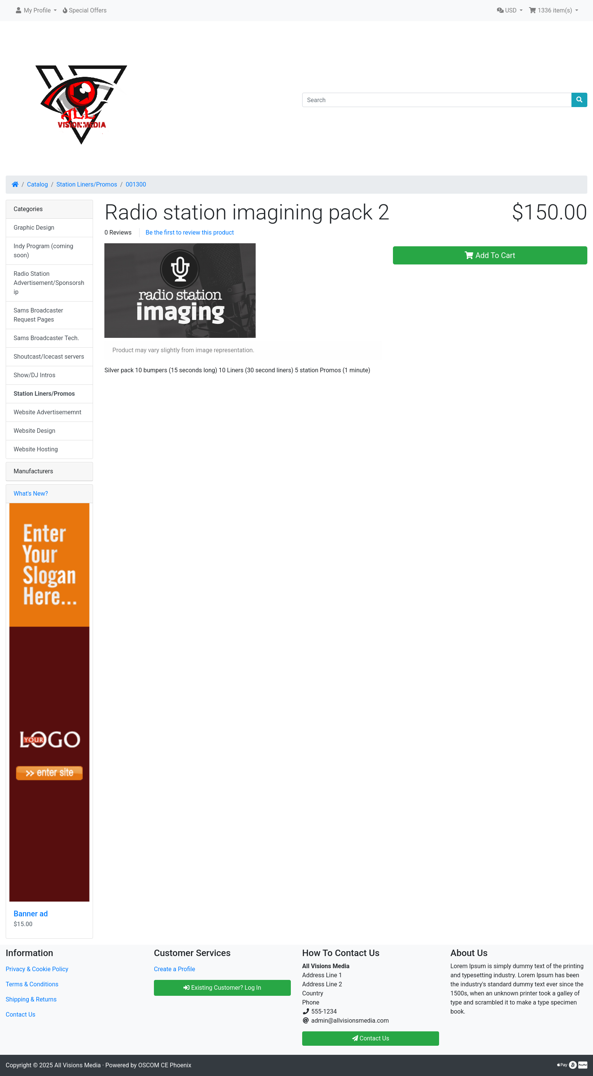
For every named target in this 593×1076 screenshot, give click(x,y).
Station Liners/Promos (86, 184)
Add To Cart (490, 255)
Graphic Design (34, 227)
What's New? (31, 493)
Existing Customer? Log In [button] (222, 987)
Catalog (37, 184)
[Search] (437, 100)
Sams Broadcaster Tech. (46, 338)
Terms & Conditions (32, 984)
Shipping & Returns (31, 999)
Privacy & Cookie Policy (37, 969)
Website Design (34, 430)
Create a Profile (174, 969)
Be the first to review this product (190, 232)
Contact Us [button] (371, 1038)
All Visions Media (77, 1065)
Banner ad (31, 913)
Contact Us (21, 1014)
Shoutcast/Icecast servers (49, 356)
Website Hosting (36, 449)
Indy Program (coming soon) (43, 251)
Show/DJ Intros (34, 375)
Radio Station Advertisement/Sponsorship (49, 282)
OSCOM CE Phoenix (164, 1065)
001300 (136, 184)
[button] (36, 10)
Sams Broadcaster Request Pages (38, 315)
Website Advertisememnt (47, 412)
